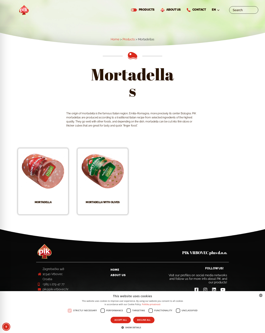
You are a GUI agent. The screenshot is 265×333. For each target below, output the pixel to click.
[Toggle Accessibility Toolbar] (6, 326)
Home (115, 43)
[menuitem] (215, 12)
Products (129, 43)
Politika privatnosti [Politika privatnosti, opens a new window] (151, 304)
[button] (132, 327)
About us (118, 278)
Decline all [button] (144, 319)
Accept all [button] (120, 319)
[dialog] (132, 312)
